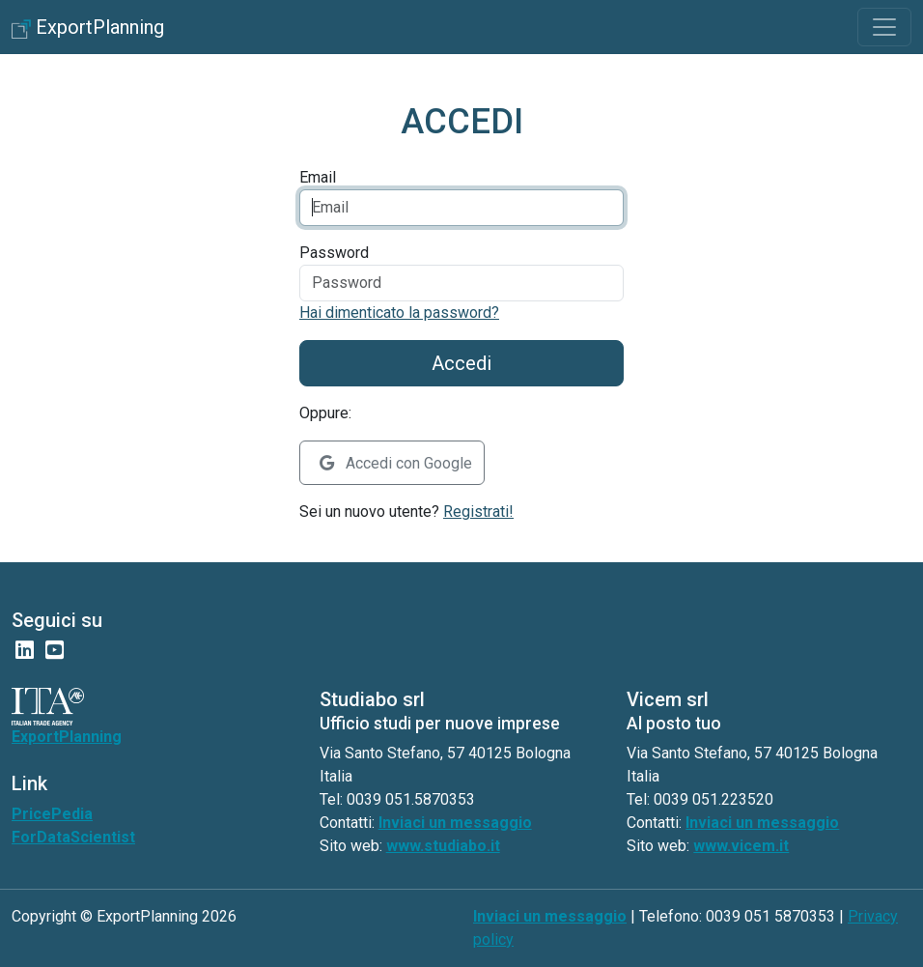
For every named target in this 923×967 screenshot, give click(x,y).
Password (334, 252)
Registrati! (478, 511)
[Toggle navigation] (884, 27)
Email (317, 177)
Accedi (461, 363)
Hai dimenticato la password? (399, 312)
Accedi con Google (396, 463)
